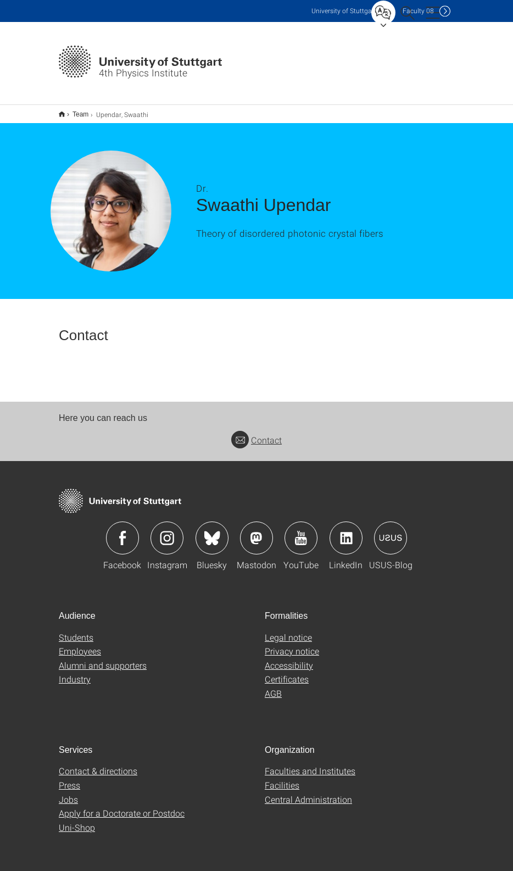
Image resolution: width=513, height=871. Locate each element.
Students (76, 630)
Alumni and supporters (103, 658)
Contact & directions (98, 763)
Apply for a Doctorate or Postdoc (122, 806)
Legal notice (288, 630)
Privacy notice (292, 644)
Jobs (68, 792)
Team (74, 110)
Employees (80, 644)
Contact (256, 433)
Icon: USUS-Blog (390, 530)
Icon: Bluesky (212, 530)
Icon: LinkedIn (346, 530)
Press (69, 778)
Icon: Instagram (166, 530)
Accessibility (289, 658)
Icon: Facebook (122, 530)
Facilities (282, 778)
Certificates (287, 672)
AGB (273, 686)
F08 (418, 11)
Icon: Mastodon (256, 530)
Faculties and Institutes (310, 763)
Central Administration (308, 792)
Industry (75, 672)
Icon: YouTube (301, 530)
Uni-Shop (77, 820)
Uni (343, 11)
